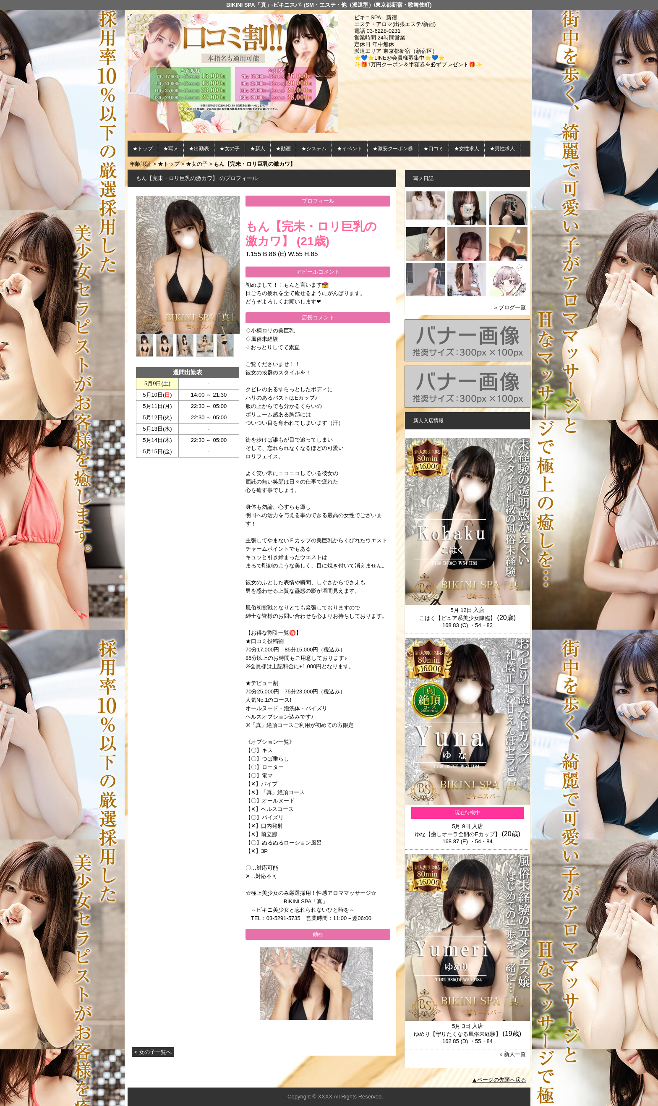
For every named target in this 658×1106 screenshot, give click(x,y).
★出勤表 (199, 149)
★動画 (283, 149)
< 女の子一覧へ (153, 1052)
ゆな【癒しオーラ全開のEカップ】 (457, 834)
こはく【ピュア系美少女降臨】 (457, 618)
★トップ (143, 149)
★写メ (170, 149)
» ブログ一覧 (510, 307)
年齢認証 (140, 164)
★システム (313, 149)
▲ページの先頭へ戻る (499, 1080)
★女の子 (229, 149)
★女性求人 (466, 149)
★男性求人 (502, 149)
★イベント (349, 149)
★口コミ (433, 149)
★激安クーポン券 (393, 149)
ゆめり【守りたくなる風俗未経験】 (457, 1034)
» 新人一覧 (512, 1054)
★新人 (257, 149)
